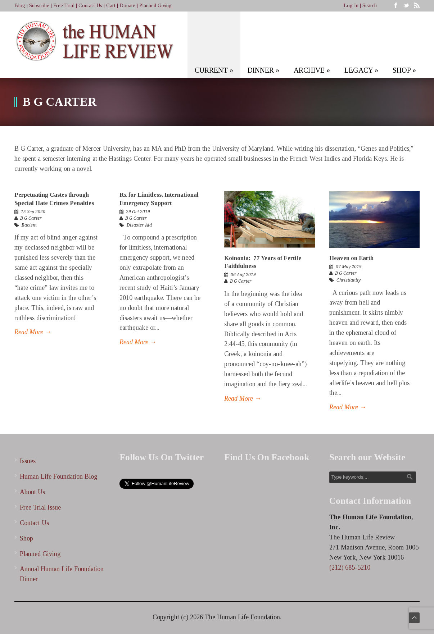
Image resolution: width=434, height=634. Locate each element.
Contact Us (90, 5)
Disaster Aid (139, 225)
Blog (19, 5)
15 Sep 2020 (33, 211)
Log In (351, 5)
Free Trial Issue (40, 507)
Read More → (32, 332)
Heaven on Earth (351, 258)
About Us (32, 492)
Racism (29, 225)
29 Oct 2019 (138, 211)
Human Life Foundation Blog (59, 476)
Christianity (348, 280)
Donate (127, 5)
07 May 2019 (349, 266)
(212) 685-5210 (349, 567)
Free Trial (63, 5)
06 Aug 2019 (243, 274)
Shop (26, 538)
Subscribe (39, 5)
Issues (28, 461)
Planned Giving (155, 5)
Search (369, 5)
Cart (111, 5)
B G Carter (31, 218)
